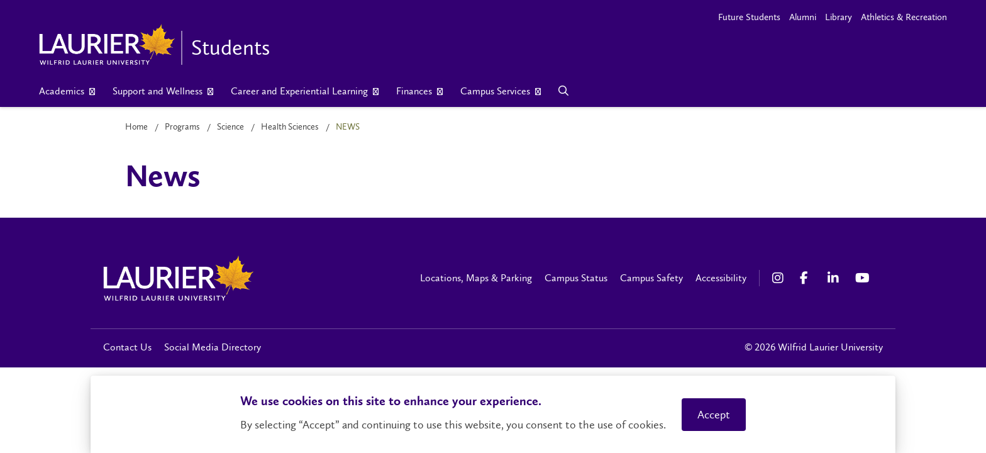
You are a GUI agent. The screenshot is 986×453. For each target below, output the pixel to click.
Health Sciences (290, 126)
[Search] (564, 91)
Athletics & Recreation (904, 17)
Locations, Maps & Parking (476, 278)
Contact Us (127, 347)
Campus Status (576, 278)
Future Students (749, 17)
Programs (182, 126)
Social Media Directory (212, 347)
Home (136, 126)
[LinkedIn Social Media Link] (835, 278)
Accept (713, 415)
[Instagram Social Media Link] (779, 278)
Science (230, 126)
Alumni (802, 17)
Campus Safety (651, 278)
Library (838, 17)
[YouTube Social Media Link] (862, 278)
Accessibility (720, 278)
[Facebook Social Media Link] (807, 278)
